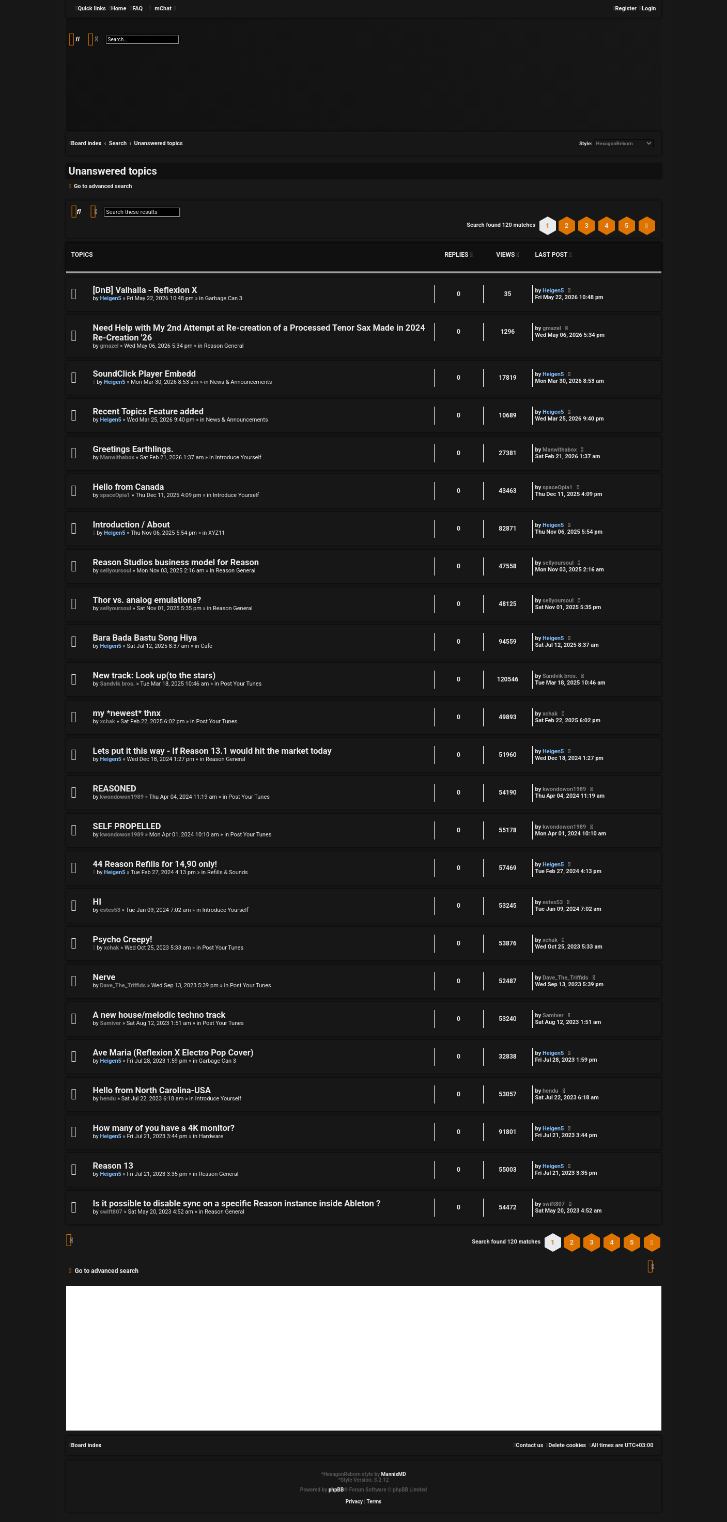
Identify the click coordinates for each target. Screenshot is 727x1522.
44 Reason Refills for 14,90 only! (155, 864)
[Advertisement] (363, 1358)
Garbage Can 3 (223, 298)
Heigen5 (110, 298)
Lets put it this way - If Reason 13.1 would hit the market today (212, 751)
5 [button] (626, 225)
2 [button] (566, 225)
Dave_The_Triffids (123, 985)
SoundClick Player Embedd (144, 374)
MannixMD (393, 1474)
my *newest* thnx (127, 713)
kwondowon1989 (122, 797)
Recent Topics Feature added (148, 411)
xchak (107, 721)
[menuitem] (117, 9)
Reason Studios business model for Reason (176, 562)
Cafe (206, 646)
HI (97, 902)
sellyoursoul (115, 570)
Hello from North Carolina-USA (152, 1090)
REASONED (114, 789)
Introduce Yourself (238, 457)
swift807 (111, 1211)
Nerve (104, 977)
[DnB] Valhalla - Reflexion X (145, 290)
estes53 (110, 910)
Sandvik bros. (117, 683)
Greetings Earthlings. (133, 449)
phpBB (336, 1490)
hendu (108, 1098)
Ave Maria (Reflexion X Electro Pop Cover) (173, 1053)
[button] (647, 225)
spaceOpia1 (115, 495)
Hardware (211, 1136)
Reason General (224, 346)
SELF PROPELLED (127, 826)
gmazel (109, 346)
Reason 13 (113, 1166)
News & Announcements (241, 382)
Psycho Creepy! (122, 939)
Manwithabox (117, 457)
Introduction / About (131, 525)
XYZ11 (216, 533)
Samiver (110, 1023)
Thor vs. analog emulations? (147, 600)
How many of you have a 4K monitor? (164, 1128)
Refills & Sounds (227, 872)
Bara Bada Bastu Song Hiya (145, 638)
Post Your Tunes (240, 683)
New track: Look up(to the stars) (154, 675)
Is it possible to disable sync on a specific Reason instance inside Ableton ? (237, 1203)
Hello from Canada (128, 487)
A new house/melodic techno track (159, 1015)
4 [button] (606, 225)
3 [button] (587, 225)
